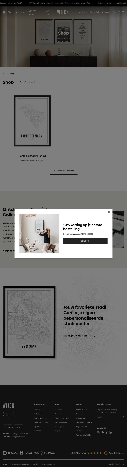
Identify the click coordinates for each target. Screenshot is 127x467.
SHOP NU (85, 241)
